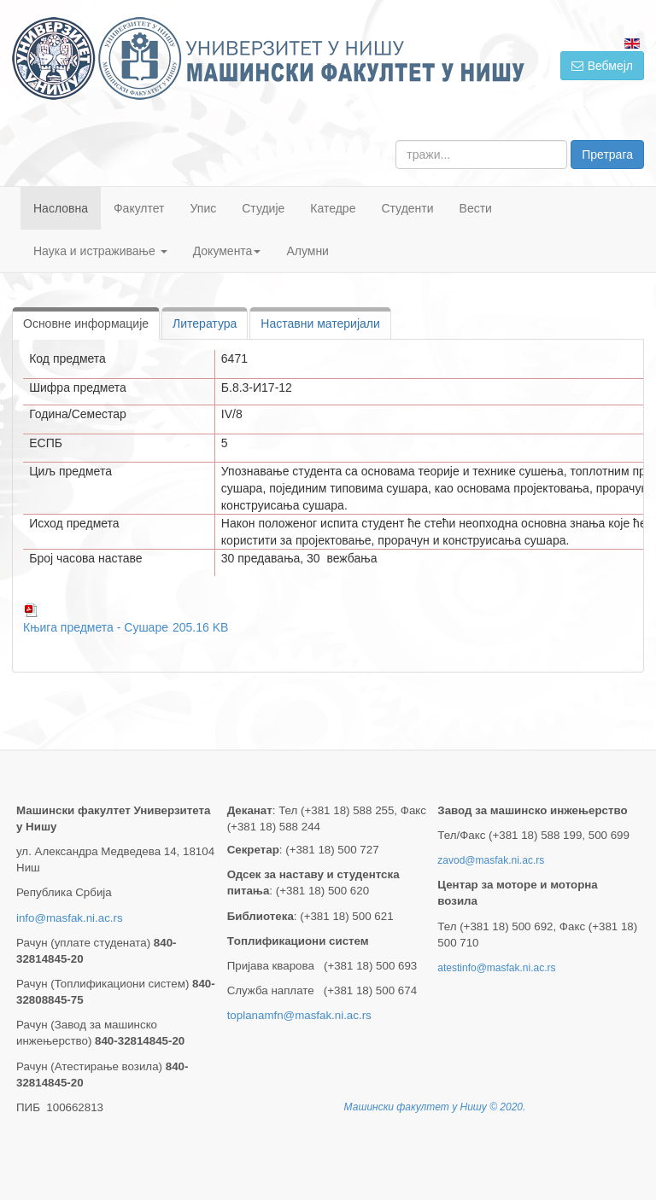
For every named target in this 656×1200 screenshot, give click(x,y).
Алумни (307, 251)
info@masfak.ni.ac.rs (69, 918)
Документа (227, 251)
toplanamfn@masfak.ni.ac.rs (299, 1015)
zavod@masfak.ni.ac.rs (490, 860)
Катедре (332, 208)
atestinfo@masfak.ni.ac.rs (496, 968)
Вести (476, 208)
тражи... (395, 140)
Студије (263, 208)
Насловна (60, 208)
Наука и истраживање (100, 251)
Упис (203, 208)
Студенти (407, 208)
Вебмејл (602, 66)
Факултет (139, 208)
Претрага (607, 154)
